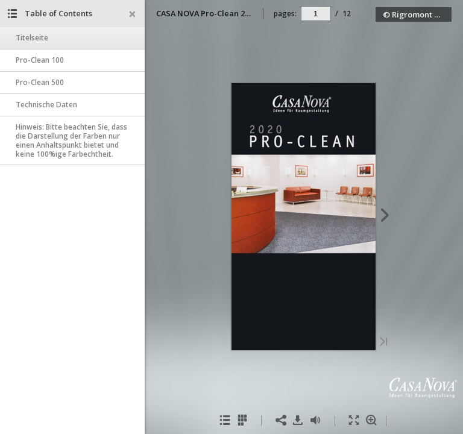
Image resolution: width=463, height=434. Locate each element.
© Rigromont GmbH (417, 14)
